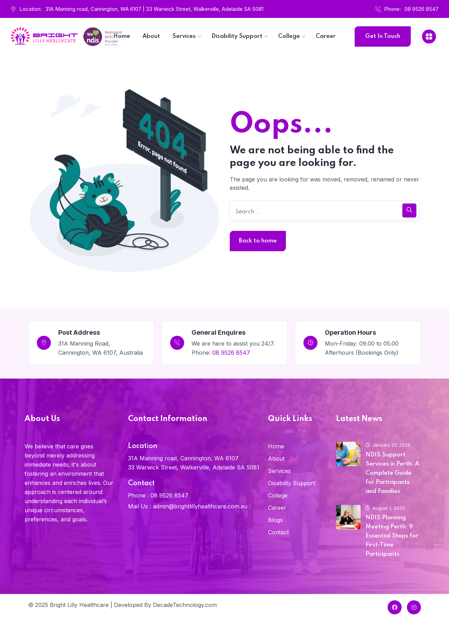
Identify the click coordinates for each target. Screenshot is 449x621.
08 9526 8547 (421, 9)
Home (276, 446)
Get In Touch (382, 36)
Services (279, 470)
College (278, 495)
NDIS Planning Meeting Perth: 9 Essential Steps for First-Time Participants (392, 536)
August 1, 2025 (385, 508)
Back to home (258, 241)
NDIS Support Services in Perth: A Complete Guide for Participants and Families (392, 473)
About (276, 458)
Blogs (275, 519)
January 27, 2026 (388, 445)
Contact (278, 532)
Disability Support (291, 483)
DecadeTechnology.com (185, 604)
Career (277, 507)
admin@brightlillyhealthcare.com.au (200, 506)
